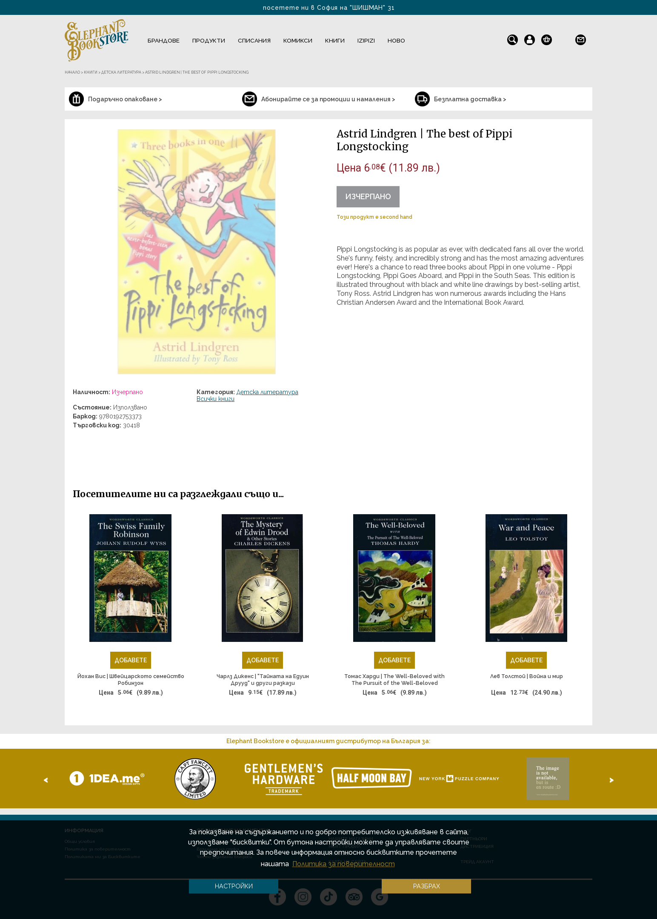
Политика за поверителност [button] (343, 864)
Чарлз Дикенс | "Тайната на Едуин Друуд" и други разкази (263, 679)
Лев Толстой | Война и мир (526, 676)
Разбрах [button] (426, 886)
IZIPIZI (366, 40)
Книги (335, 40)
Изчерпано (368, 196)
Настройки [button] (234, 886)
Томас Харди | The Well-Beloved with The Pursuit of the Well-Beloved (394, 679)
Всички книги (215, 398)
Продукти (208, 40)
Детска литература (267, 392)
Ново (396, 40)
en (563, 37)
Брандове (164, 40)
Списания (254, 40)
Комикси (297, 40)
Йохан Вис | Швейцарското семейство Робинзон (130, 679)
